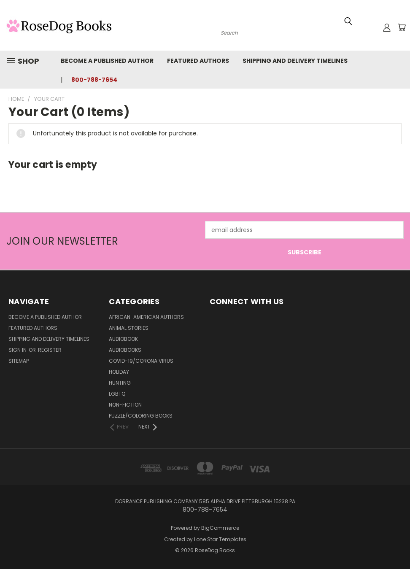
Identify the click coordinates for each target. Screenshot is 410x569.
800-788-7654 (94, 80)
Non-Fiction (125, 404)
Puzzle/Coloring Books (141, 415)
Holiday (119, 371)
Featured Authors (198, 61)
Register (50, 349)
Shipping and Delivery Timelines (295, 61)
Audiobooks (125, 349)
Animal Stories (128, 328)
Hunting (120, 382)
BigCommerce (220, 527)
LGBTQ (117, 393)
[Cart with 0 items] (401, 27)
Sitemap (18, 360)
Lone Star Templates (220, 539)
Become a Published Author (107, 61)
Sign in (18, 349)
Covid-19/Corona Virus (141, 360)
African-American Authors (146, 317)
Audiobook (123, 338)
